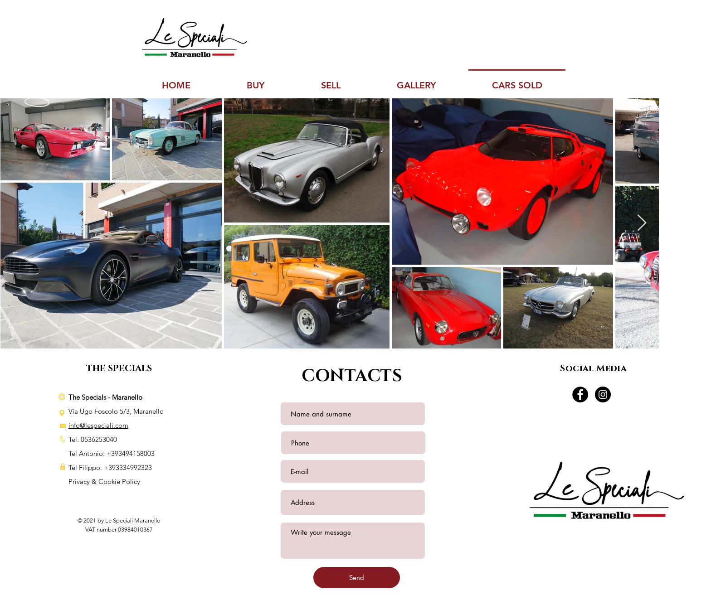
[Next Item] (642, 223)
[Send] (356, 577)
